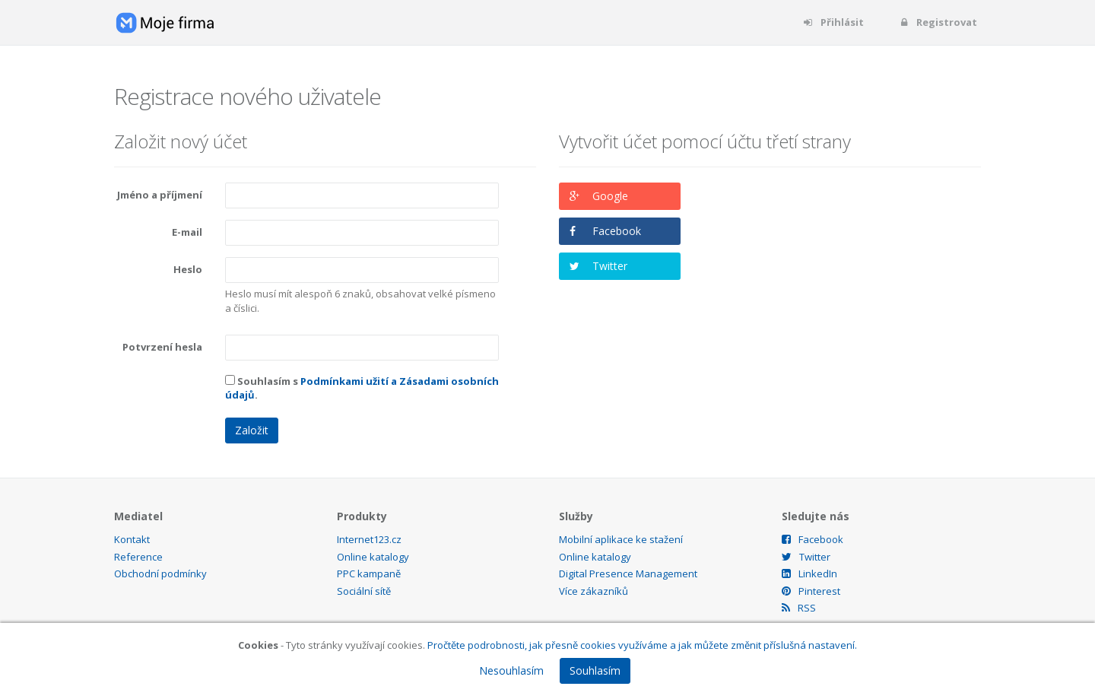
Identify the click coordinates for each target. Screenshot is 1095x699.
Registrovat (937, 22)
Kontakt (132, 539)
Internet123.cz (369, 539)
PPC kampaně (369, 573)
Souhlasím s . (362, 388)
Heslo (187, 269)
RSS (799, 608)
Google (610, 196)
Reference (138, 557)
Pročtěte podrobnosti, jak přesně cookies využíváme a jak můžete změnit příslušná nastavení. (642, 645)
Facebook (616, 231)
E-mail (187, 232)
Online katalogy (373, 557)
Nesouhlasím (511, 670)
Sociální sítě (364, 591)
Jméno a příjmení (159, 195)
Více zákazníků (593, 591)
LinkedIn (809, 573)
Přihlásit (833, 22)
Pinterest (811, 591)
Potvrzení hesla (162, 347)
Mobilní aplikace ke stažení (621, 539)
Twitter (609, 266)
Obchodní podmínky (160, 573)
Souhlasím (595, 670)
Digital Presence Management (628, 573)
